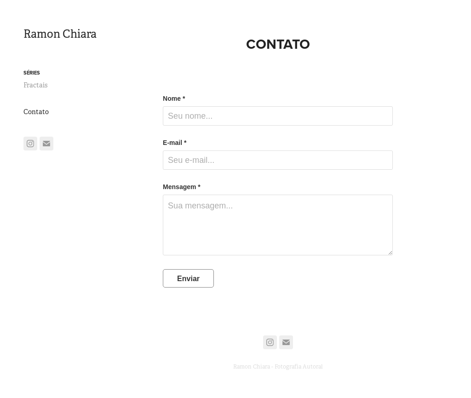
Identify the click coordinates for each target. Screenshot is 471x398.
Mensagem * (182, 187)
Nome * (174, 98)
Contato (36, 112)
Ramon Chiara (60, 34)
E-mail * (174, 142)
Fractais (35, 85)
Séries (31, 72)
